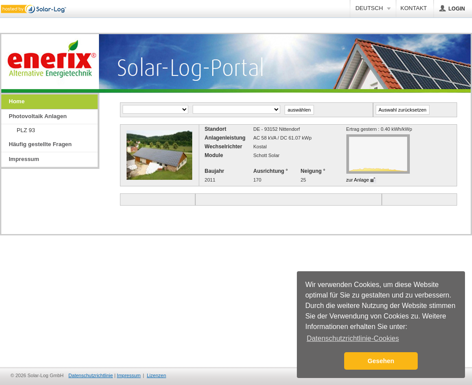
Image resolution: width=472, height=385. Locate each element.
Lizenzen (156, 375)
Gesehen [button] (381, 360)
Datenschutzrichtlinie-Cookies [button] (352, 338)
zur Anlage (357, 179)
